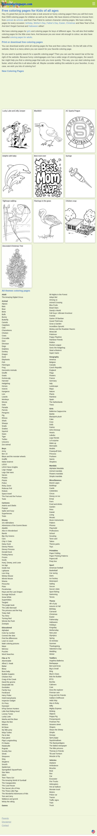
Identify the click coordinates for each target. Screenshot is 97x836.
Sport (51, 565)
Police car (53, 795)
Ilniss (51, 509)
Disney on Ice (54, 496)
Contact (5, 825)
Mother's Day (40, 23)
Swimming (53, 594)
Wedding (52, 651)
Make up (52, 443)
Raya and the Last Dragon (12, 592)
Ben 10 (4, 454)
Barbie (51, 414)
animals (9, 20)
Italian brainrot (7, 462)
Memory (5, 649)
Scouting (52, 536)
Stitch (4, 775)
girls (29, 31)
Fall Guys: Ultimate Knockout (60, 313)
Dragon (5, 354)
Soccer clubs (54, 589)
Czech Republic (55, 368)
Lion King (5, 573)
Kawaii (52, 512)
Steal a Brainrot (55, 350)
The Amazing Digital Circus (12, 297)
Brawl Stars (53, 308)
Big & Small (53, 669)
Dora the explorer (56, 690)
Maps (51, 389)
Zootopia (5, 624)
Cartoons (5, 503)
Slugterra (5, 762)
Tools (4, 499)
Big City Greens (8, 536)
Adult (4, 295)
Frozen (4, 557)
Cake (51, 419)
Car (50, 776)
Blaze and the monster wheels (14, 456)
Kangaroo (5, 391)
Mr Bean (5, 727)
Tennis (51, 597)
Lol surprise (53, 441)
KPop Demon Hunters (10, 709)
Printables (53, 551)
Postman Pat (54, 722)
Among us (53, 300)
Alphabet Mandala (56, 468)
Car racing (53, 573)
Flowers (52, 375)
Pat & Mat (5, 735)
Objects (52, 714)
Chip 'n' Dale (7, 541)
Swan (4, 434)
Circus (51, 494)
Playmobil (53, 528)
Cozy (51, 422)
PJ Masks (5, 743)
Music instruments (56, 520)
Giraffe (4, 373)
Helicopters (53, 784)
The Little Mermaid (9, 608)
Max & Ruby (54, 703)
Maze (4, 646)
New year (53, 633)
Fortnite (52, 316)
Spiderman (6, 767)
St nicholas (53, 641)
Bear (4, 309)
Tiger (4, 437)
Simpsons (5, 756)
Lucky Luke (6, 717)
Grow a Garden (55, 324)
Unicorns (5, 442)
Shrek (4, 754)
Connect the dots (8, 636)
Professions (54, 531)
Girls (51, 409)
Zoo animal (6, 445)
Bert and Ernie (55, 666)
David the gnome (8, 682)
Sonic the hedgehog (57, 348)
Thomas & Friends (56, 751)
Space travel (7, 494)
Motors (52, 792)
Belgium (52, 362)
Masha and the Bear (10, 719)
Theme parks (54, 544)
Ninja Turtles (7, 732)
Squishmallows (55, 740)
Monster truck (54, 789)
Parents (5, 818)
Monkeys (5, 399)
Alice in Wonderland (9, 531)
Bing (51, 671)
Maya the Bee (7, 722)
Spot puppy (53, 738)
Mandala (52, 466)
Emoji (51, 499)
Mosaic (52, 517)
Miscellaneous (55, 480)
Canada (52, 365)
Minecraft (53, 332)
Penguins (5, 413)
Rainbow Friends (56, 340)
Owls (4, 405)
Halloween (33, 26)
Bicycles (52, 768)
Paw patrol (6, 738)
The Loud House (8, 786)
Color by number (8, 633)
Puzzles (5, 652)
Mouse (4, 402)
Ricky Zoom (6, 486)
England (52, 370)
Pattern (52, 523)
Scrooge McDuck (8, 594)
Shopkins (53, 462)
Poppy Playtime (55, 337)
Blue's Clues (54, 674)
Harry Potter (6, 695)
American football (56, 568)
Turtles (4, 439)
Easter (62, 23)
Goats (4, 375)
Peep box (53, 561)
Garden (52, 507)
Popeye (5, 508)
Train (51, 803)
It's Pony (5, 703)
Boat (51, 771)
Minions (5, 725)
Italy (51, 383)
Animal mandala (55, 471)
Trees (51, 405)
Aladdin (5, 528)
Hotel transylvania (9, 698)
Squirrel (5, 431)
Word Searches (8, 654)
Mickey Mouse (7, 576)
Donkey (5, 352)
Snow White (6, 597)
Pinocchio (5, 584)
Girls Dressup (54, 430)
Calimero (52, 685)
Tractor (52, 797)
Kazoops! (5, 706)
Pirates (4, 478)
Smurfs (4, 764)
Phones (52, 525)
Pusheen (52, 456)
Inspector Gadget (8, 701)
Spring (51, 638)
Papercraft (53, 559)
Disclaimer (6, 822)
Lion (3, 394)
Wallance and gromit (10, 799)
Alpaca (4, 304)
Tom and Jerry (7, 796)
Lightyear (5, 571)
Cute (51, 687)
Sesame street (55, 724)
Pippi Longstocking (9, 740)
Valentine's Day (55, 649)
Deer (4, 341)
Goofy (4, 560)
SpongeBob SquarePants (12, 770)
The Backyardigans (57, 743)
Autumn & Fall (54, 606)
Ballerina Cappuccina (57, 411)
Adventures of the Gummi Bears (14, 525)
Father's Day (52, 23)
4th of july (53, 604)
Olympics (53, 635)
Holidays (52, 625)
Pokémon (53, 334)
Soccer (52, 586)
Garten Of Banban (56, 318)
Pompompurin (54, 719)
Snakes (5, 429)
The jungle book (8, 605)
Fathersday (53, 620)
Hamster (5, 381)
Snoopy (52, 735)
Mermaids (53, 446)
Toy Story (5, 616)
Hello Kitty (53, 700)
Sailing (52, 584)
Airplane (52, 763)
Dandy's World (55, 310)
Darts (51, 576)
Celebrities (53, 491)
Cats (3, 328)
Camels (5, 322)
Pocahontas (6, 589)
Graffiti (4, 459)
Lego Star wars (8, 472)
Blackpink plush (55, 417)
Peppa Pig (53, 716)
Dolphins (5, 349)
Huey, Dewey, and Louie (11, 563)
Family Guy (6, 690)
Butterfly (5, 320)
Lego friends (54, 438)
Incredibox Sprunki (56, 326)
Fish (3, 362)
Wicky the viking (8, 802)
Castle (51, 488)
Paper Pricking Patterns (58, 556)
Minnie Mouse (7, 579)
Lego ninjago (7, 470)
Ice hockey (53, 578)
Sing (3, 759)
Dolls (51, 425)
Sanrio (51, 459)
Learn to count (7, 641)
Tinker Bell (6, 613)
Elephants (6, 360)
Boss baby (6, 671)
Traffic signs (54, 800)
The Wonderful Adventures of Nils (15, 794)
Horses (4, 386)
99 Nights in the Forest (58, 295)
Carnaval (52, 612)
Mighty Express (55, 708)
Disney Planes (7, 547)
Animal (5, 301)
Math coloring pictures (10, 644)
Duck (4, 357)
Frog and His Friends (57, 695)
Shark (4, 421)
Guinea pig (6, 378)
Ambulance (53, 766)
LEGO (4, 464)
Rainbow (52, 397)
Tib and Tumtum (55, 754)
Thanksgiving (54, 646)
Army (4, 451)
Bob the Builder (55, 677)
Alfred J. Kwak (7, 663)
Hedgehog (6, 383)
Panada (5, 407)
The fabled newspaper (58, 746)
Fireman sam (54, 693)
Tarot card (53, 539)
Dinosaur (5, 344)
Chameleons (7, 330)
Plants (51, 394)
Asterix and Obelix (9, 506)
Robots (4, 491)
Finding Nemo (7, 555)
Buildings (53, 486)
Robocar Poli (7, 488)
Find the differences (9, 638)
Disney (5, 520)
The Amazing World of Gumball (14, 780)
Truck (51, 805)
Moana (4, 581)
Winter (51, 654)
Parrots (4, 410)
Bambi (4, 533)
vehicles (19, 20)
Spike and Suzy (8, 511)
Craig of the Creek (9, 679)
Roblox (52, 342)
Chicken (5, 333)
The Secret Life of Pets (11, 788)
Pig (3, 415)
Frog (3, 368)
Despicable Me (8, 685)
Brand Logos (54, 483)
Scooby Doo (6, 751)
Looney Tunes (7, 714)
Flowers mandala (56, 474)
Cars (4, 539)
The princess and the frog (12, 610)
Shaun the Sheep (56, 730)
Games (5, 805)
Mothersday (54, 630)
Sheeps (5, 423)
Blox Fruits (53, 305)
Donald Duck (7, 552)
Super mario (54, 353)
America (52, 360)
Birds (4, 312)
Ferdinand (6, 693)
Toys (51, 547)
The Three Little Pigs (10, 791)
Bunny (4, 317)
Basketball (53, 570)
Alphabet (5, 630)
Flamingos (6, 365)
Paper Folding (54, 553)
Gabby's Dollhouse (56, 698)
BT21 (51, 679)
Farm (51, 501)
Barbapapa (53, 663)
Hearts (52, 433)
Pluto (4, 587)
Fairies (52, 427)
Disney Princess (8, 549)
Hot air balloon (55, 787)
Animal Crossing (55, 302)
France (52, 378)
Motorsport (53, 581)
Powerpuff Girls (55, 451)
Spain (51, 399)
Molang (52, 711)
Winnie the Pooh (8, 621)
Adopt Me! (53, 297)
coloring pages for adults (21, 37)
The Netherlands (56, 402)
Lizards (4, 397)
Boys (4, 448)
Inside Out (6, 568)
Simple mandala (55, 476)
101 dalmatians (8, 523)
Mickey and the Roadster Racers (62, 329)
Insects (4, 389)
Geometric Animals (9, 370)
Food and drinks (55, 504)
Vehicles (52, 760)
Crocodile (5, 338)
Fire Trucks (53, 781)
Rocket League (55, 345)
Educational (7, 628)
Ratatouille (6, 746)
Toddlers (53, 658)
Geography (54, 357)
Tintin (4, 516)
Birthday (52, 609)
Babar (4, 666)
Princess (52, 454)
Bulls (4, 314)
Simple (52, 732)
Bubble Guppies (8, 674)
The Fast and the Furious (11, 496)
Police (4, 483)
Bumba (52, 682)
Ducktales (5, 687)
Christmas (70, 23)
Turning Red (6, 618)
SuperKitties (6, 600)
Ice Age (5, 565)
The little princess (56, 748)
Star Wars (6, 772)
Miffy (51, 706)
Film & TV (6, 658)
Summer (52, 643)
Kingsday (53, 627)
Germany (53, 381)
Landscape (53, 386)
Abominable (6, 661)
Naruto (4, 475)
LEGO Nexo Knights (10, 467)
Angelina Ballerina (56, 661)
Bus (50, 773)
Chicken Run (7, 677)
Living (51, 515)
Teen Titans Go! (8, 778)
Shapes (52, 727)
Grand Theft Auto (56, 321)
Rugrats (5, 748)
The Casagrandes (9, 783)
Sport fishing (54, 592)
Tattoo (51, 541)
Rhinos (4, 418)
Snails (4, 426)
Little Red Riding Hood (10, 711)
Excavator (53, 779)
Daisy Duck (6, 544)
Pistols (4, 480)
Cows (4, 336)
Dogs (4, 346)
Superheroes (7, 514)
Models (52, 448)
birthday (29, 23)
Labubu (52, 435)
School (52, 533)
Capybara (5, 325)
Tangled (5, 602)
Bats (3, 306)
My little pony (7, 730)
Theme (52, 601)
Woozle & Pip (54, 756)
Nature (52, 391)
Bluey (4, 669)
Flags (51, 373)
